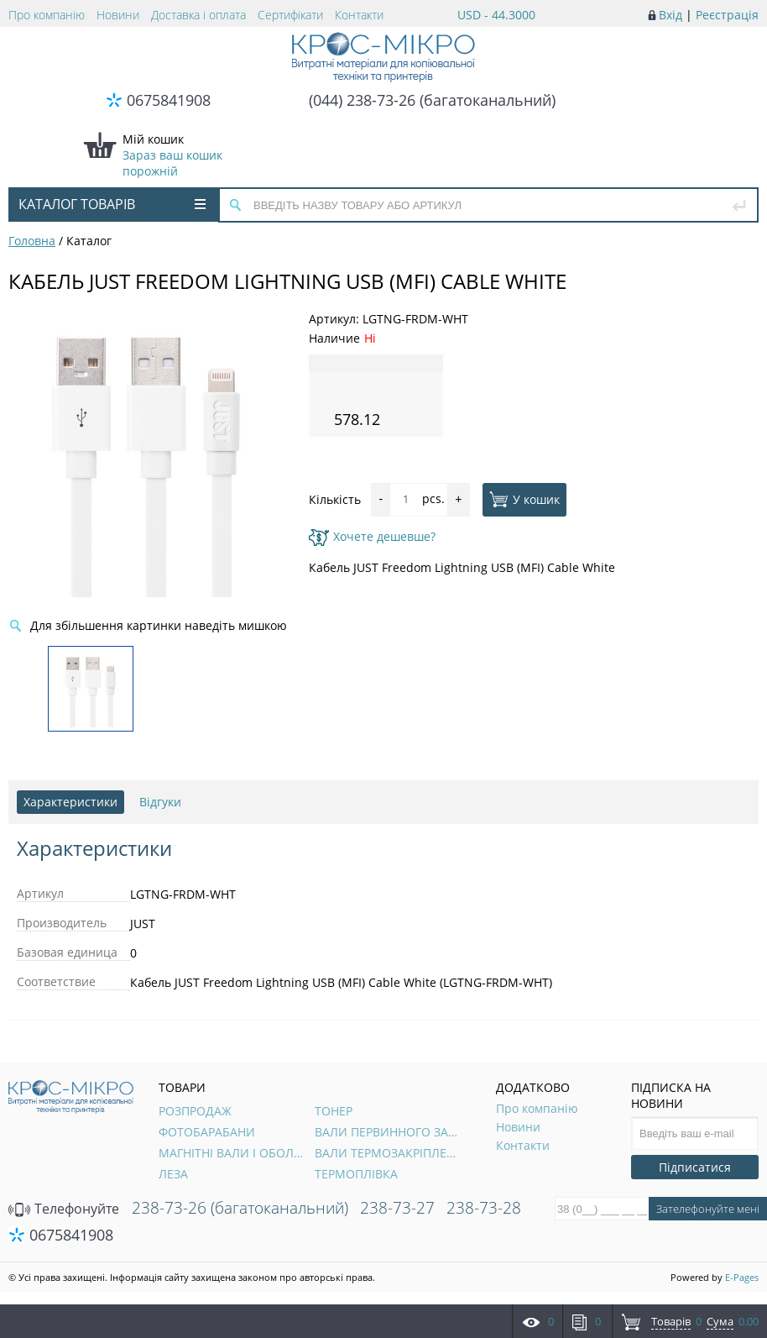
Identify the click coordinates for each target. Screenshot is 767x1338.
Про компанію (46, 15)
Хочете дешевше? (372, 536)
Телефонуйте (63, 1208)
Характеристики (70, 802)
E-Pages (742, 1277)
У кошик (524, 499)
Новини (118, 15)
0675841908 (169, 100)
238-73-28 (483, 1208)
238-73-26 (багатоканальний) (240, 1208)
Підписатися (695, 1167)
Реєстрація (727, 15)
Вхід (670, 15)
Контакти (359, 15)
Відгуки (160, 802)
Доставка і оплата (198, 15)
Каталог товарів (112, 204)
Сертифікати (290, 15)
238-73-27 (397, 1208)
